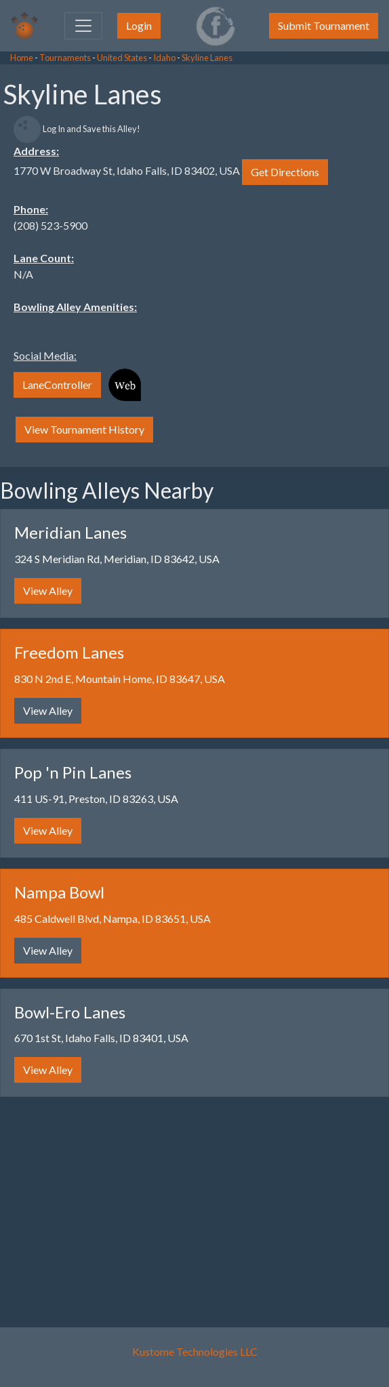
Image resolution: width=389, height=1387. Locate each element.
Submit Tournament (323, 25)
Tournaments (65, 57)
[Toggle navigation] (83, 25)
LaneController (57, 384)
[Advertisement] (108, 271)
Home (21, 57)
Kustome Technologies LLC (195, 1351)
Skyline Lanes (207, 57)
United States (122, 57)
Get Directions (285, 171)
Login (139, 25)
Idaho (164, 57)
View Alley (48, 590)
